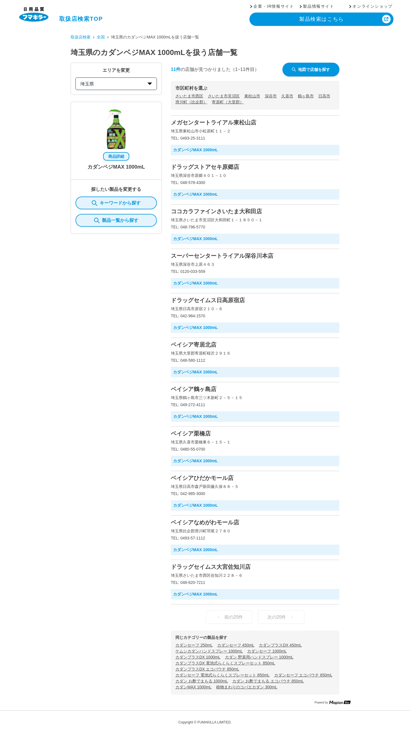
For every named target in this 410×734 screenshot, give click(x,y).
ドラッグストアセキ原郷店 (205, 167)
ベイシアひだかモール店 (202, 478)
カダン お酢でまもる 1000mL (201, 681)
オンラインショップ (372, 6)
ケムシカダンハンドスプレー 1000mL (209, 651)
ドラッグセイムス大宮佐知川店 (211, 567)
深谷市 (271, 96)
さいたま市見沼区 (224, 96)
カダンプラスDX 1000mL (197, 657)
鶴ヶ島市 (306, 96)
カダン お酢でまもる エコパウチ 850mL (268, 681)
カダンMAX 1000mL (193, 687)
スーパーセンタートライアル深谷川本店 (222, 256)
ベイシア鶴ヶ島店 (193, 389)
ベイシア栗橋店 (191, 433)
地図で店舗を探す (311, 69)
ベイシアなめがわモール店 (205, 522)
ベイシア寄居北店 (193, 345)
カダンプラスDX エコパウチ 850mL (207, 669)
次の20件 (281, 617)
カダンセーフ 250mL (194, 645)
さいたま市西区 (189, 96)
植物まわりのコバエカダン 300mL (246, 687)
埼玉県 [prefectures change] (116, 83)
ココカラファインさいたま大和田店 (216, 211)
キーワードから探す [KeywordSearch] (116, 203)
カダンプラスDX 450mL (280, 645)
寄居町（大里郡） (228, 102)
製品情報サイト (318, 6)
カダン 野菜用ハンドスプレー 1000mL (259, 657)
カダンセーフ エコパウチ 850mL (303, 675)
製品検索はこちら (321, 19)
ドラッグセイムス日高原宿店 (208, 300)
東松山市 (252, 96)
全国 (101, 37)
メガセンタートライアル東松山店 (213, 122)
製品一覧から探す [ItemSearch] (116, 220)
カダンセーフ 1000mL (266, 651)
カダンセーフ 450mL (236, 645)
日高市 (324, 96)
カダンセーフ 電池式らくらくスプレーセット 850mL (222, 675)
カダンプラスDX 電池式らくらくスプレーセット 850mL (225, 663)
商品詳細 (116, 156)
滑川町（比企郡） (191, 102)
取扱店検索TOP (81, 19)
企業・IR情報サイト (273, 6)
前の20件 (229, 617)
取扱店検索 (81, 37)
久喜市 (287, 96)
